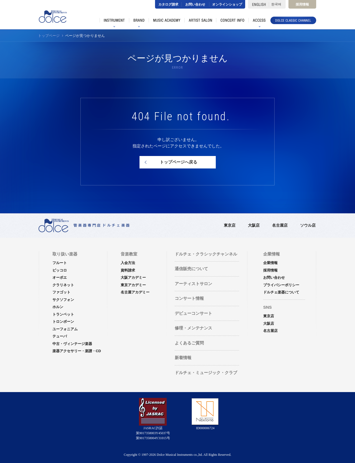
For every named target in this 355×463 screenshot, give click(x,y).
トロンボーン (63, 321)
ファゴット (61, 292)
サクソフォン (63, 300)
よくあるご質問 (189, 343)
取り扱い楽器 (64, 254)
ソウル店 (308, 225)
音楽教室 (129, 254)
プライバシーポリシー (281, 285)
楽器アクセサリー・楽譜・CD (76, 351)
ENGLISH (258, 4)
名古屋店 (280, 225)
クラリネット (63, 285)
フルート (59, 263)
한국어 (277, 4)
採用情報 (302, 4)
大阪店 (254, 225)
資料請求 (128, 270)
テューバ (59, 336)
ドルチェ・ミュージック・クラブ (206, 372)
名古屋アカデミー (135, 292)
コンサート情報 (189, 298)
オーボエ (59, 277)
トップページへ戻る (178, 162)
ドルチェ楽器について (281, 292)
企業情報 (270, 263)
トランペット (63, 314)
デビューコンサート (193, 313)
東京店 (229, 225)
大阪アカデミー (133, 277)
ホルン (57, 307)
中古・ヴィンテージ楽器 (72, 344)
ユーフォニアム (65, 329)
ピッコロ (59, 270)
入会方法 (128, 263)
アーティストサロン (193, 283)
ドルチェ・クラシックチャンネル (206, 254)
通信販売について (191, 268)
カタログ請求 (168, 4)
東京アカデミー (133, 285)
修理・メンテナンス (193, 328)
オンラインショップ (227, 4)
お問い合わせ (195, 4)
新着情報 (183, 357)
